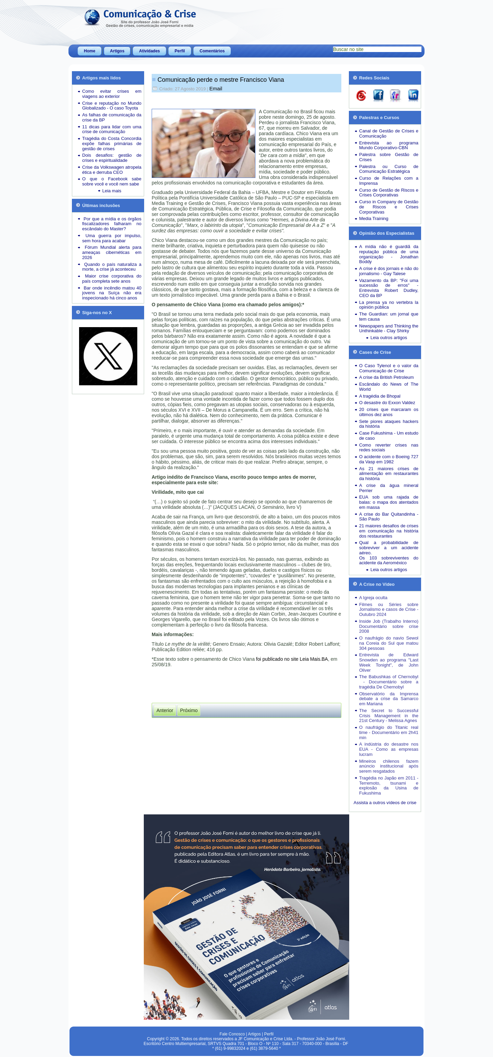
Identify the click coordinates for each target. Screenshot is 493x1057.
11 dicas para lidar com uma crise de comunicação (111, 129)
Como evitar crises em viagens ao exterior (111, 94)
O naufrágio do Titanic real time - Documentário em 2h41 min (388, 732)
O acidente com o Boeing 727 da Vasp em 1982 (388, 459)
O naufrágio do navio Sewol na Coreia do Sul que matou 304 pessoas (388, 643)
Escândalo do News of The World (388, 387)
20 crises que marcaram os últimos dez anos (388, 412)
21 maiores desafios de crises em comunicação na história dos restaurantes (388, 531)
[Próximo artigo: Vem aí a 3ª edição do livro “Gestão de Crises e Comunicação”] (188, 710)
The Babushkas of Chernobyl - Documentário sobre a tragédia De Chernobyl (388, 681)
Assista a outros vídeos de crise (385, 802)
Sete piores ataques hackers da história (388, 424)
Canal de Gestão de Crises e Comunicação (388, 133)
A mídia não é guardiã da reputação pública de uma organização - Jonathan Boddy (388, 254)
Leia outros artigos (388, 337)
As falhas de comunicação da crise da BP (111, 117)
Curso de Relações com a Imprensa (388, 181)
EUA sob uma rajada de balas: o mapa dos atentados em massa (388, 502)
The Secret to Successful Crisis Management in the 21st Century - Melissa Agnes (388, 715)
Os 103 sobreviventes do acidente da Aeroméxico (388, 560)
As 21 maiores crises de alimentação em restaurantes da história (388, 473)
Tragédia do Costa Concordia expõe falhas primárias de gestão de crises (111, 143)
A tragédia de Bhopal (380, 396)
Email (216, 88)
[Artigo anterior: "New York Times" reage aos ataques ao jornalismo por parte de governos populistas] (165, 710)
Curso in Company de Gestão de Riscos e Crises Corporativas (388, 207)
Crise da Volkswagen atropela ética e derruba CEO (111, 170)
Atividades (149, 51)
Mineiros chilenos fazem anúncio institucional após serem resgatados (388, 766)
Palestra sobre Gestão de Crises (388, 157)
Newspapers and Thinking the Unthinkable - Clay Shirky (388, 328)
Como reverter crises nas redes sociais (388, 447)
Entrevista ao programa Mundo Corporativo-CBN (388, 145)
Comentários (212, 51)
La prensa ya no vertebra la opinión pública (388, 305)
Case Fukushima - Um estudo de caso (388, 435)
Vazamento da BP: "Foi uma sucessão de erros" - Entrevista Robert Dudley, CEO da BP (388, 288)
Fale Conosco (232, 1034)
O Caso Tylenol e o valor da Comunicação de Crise (388, 368)
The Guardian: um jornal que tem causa (388, 316)
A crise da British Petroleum (386, 377)
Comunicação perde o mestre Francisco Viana (220, 79)
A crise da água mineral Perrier (388, 488)
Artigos (117, 51)
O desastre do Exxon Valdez (387, 402)
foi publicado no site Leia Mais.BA (292, 659)
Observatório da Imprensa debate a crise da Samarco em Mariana (388, 699)
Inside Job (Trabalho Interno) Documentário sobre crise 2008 (388, 626)
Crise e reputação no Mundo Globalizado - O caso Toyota (111, 106)
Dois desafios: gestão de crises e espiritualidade (111, 158)
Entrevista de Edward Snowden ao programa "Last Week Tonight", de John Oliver (388, 662)
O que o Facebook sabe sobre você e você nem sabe (111, 181)
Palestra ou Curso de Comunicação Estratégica (388, 169)
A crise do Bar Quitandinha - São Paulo (388, 517)
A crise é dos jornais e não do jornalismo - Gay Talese (388, 271)
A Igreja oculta (373, 597)
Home (89, 51)
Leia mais (112, 190)
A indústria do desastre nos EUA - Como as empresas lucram (388, 749)
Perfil (180, 51)
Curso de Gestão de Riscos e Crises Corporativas (388, 193)
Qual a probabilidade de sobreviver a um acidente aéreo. (388, 547)
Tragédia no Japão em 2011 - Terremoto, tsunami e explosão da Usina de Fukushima (388, 785)
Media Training (373, 218)
